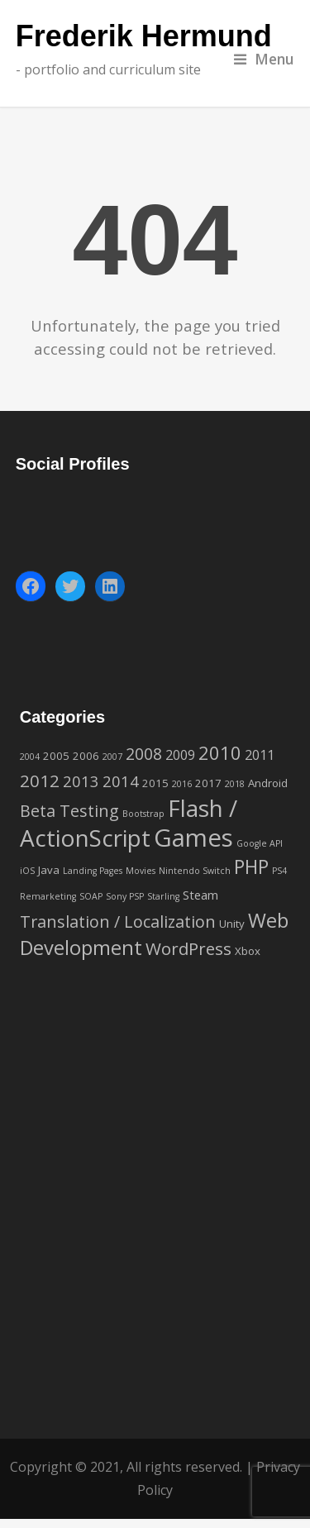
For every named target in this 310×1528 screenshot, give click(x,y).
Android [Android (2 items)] (268, 783)
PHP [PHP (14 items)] (251, 866)
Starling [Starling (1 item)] (163, 896)
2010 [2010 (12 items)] (219, 752)
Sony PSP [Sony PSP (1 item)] (125, 896)
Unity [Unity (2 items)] (232, 923)
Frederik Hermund (144, 37)
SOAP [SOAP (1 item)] (91, 896)
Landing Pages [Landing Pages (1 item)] (92, 870)
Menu (264, 59)
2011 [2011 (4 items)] (259, 755)
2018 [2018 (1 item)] (235, 784)
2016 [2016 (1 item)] (182, 784)
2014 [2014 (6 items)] (121, 781)
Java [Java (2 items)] (49, 869)
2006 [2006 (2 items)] (86, 755)
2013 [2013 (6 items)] (81, 781)
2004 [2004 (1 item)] (30, 756)
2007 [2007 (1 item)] (112, 756)
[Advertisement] (155, 1222)
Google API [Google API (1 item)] (259, 843)
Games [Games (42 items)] (193, 837)
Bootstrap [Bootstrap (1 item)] (143, 813)
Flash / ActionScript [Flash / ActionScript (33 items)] (128, 822)
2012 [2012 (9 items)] (40, 780)
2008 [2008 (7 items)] (144, 754)
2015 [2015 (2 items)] (155, 783)
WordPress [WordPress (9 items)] (188, 948)
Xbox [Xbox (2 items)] (247, 950)
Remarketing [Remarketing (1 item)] (48, 896)
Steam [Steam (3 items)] (200, 894)
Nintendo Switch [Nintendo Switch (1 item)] (195, 870)
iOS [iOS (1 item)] (27, 870)
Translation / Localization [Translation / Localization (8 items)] (118, 921)
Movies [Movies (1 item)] (140, 870)
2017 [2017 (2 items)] (208, 783)
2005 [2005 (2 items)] (56, 755)
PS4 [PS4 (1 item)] (279, 870)
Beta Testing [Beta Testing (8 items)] (69, 811)
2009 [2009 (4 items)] (180, 755)
